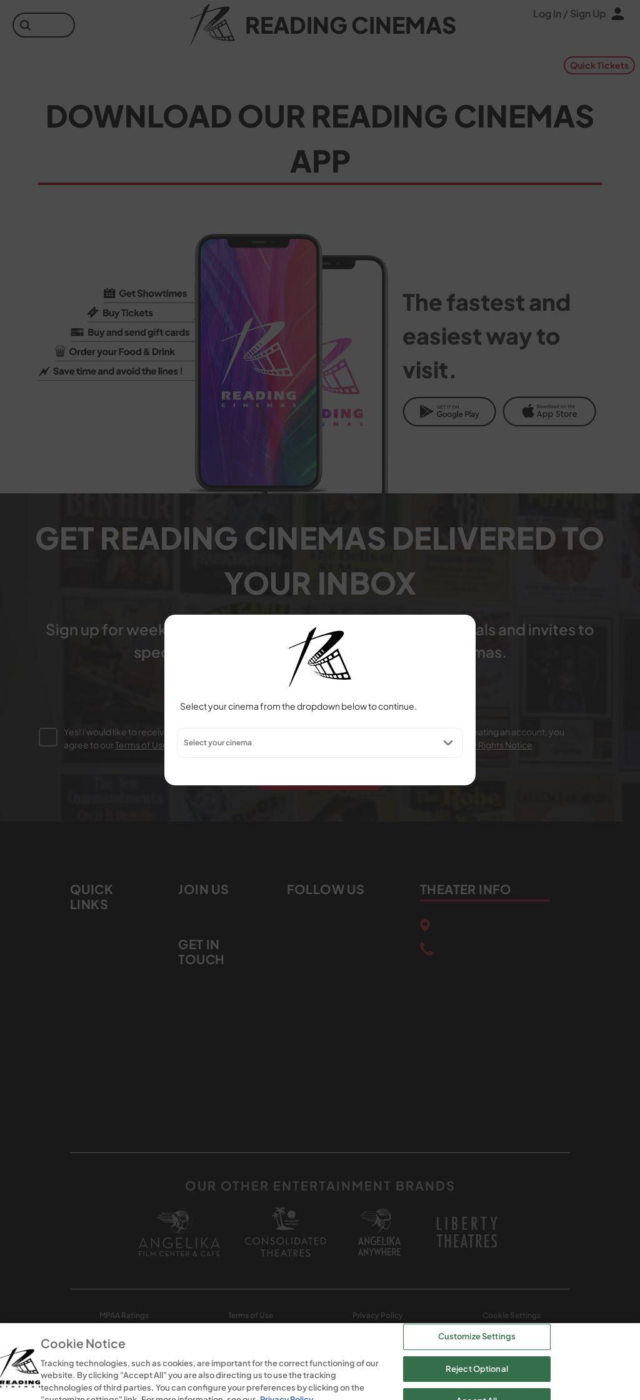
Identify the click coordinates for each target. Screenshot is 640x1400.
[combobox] (183, 742)
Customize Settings (477, 1367)
